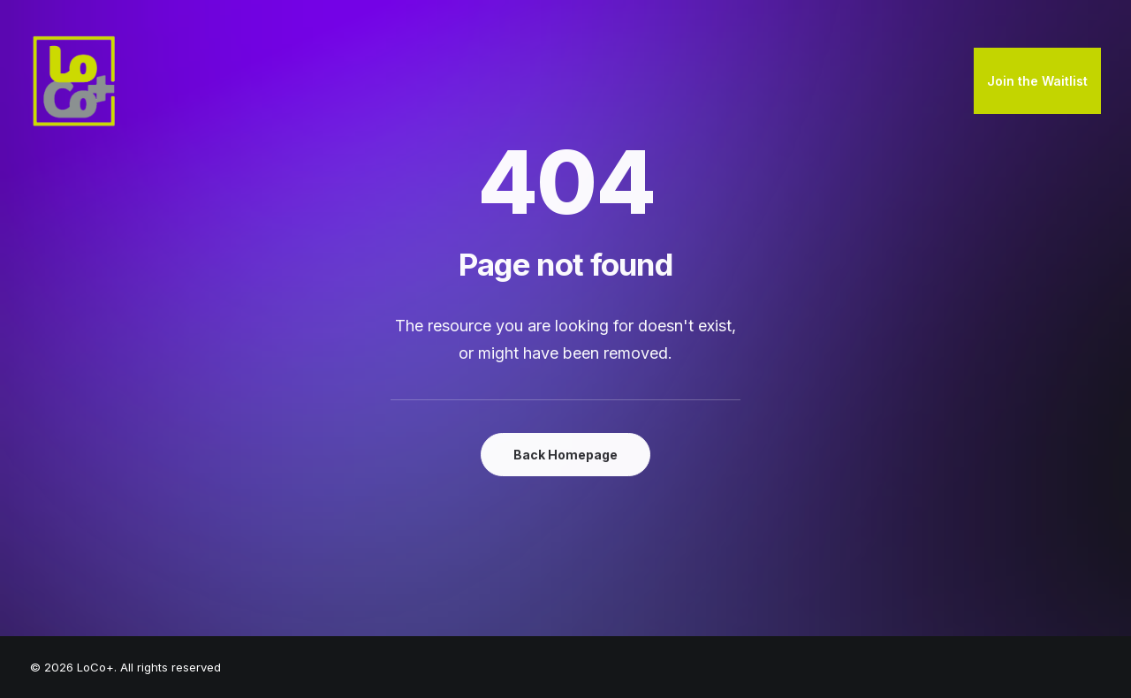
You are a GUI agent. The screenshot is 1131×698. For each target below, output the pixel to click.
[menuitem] (1037, 81)
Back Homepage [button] (565, 454)
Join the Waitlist (1037, 80)
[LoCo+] (74, 81)
